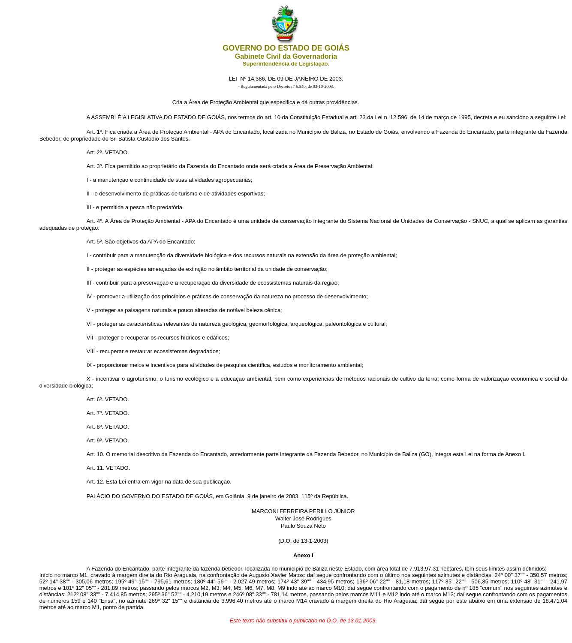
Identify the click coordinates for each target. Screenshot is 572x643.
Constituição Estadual (317, 117)
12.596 (398, 117)
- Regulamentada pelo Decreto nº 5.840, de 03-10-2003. (286, 86)
